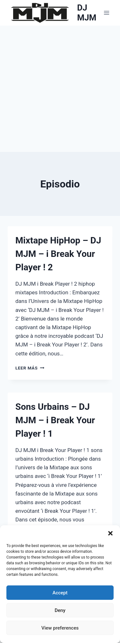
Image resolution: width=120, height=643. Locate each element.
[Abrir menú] (106, 13)
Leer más (29, 367)
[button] (110, 533)
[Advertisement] (60, 89)
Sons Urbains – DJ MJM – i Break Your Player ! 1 (55, 420)
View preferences (59, 628)
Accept (60, 593)
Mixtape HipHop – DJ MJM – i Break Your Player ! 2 (58, 254)
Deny (60, 610)
